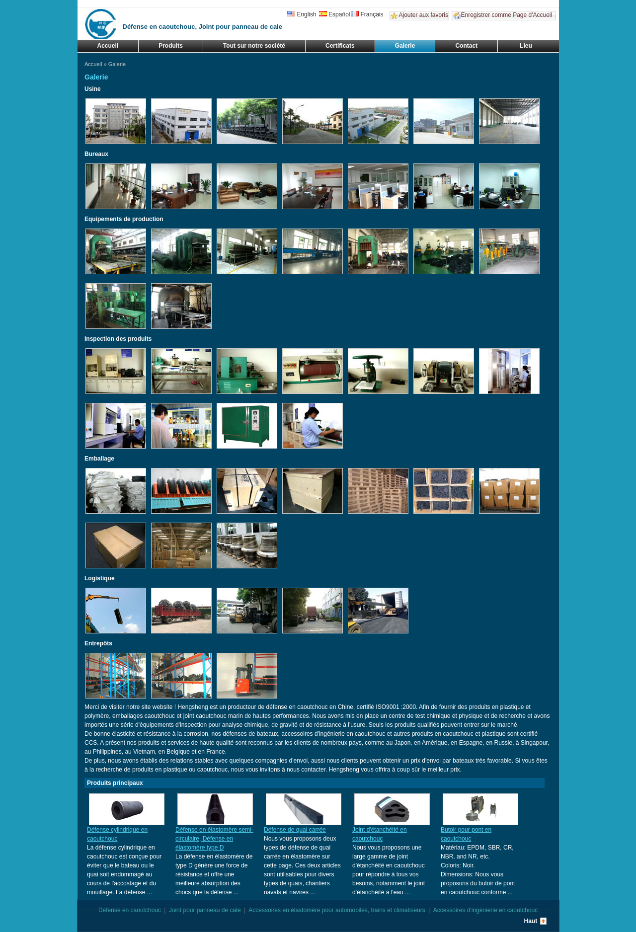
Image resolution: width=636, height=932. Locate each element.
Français (367, 14)
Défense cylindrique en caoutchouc (117, 834)
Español (334, 14)
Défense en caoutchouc (129, 910)
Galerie (405, 45)
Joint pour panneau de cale (205, 910)
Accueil (108, 45)
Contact (466, 45)
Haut (531, 921)
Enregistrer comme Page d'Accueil (507, 14)
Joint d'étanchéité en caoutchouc (379, 834)
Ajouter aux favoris (423, 14)
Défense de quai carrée (295, 829)
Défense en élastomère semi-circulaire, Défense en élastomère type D (214, 838)
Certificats (340, 45)
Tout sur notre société (254, 45)
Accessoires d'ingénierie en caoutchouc (485, 910)
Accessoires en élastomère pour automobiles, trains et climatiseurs (336, 910)
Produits (171, 45)
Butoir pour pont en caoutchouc (466, 834)
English (301, 14)
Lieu (526, 45)
